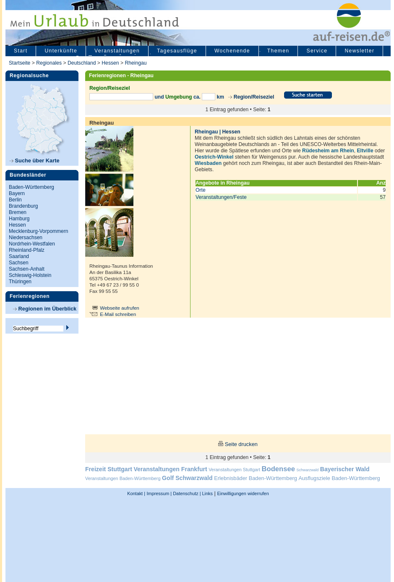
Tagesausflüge (177, 51)
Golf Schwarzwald (187, 478)
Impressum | (159, 493)
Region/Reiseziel (254, 97)
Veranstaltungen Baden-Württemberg (123, 478)
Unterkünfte (60, 51)
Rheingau (135, 63)
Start (20, 51)
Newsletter (359, 51)
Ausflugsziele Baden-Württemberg (339, 478)
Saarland (19, 256)
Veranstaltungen (117, 51)
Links (207, 493)
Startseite (19, 63)
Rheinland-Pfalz (26, 250)
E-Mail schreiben (118, 314)
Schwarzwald (308, 470)
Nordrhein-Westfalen (32, 244)
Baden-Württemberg (31, 187)
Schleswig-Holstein (30, 275)
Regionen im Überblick (44, 308)
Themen (278, 51)
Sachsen (19, 263)
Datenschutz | (186, 493)
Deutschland (82, 63)
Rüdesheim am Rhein (328, 151)
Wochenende (232, 51)
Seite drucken (241, 444)
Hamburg (19, 219)
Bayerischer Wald (345, 469)
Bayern (17, 193)
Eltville (365, 151)
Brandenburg (23, 206)
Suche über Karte (35, 160)
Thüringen (20, 281)
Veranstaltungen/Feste (221, 197)
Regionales (49, 63)
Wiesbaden (208, 163)
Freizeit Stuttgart (108, 469)
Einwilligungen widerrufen (243, 493)
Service (316, 51)
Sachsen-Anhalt (26, 269)
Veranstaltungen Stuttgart (234, 469)
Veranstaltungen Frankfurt (170, 469)
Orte (201, 190)
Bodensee (278, 469)
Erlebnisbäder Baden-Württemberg (255, 478)
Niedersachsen (25, 237)
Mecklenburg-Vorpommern (38, 231)
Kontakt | (136, 493)
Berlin (15, 200)
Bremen (17, 212)
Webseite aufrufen (119, 308)
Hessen (110, 63)
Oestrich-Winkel (214, 157)
